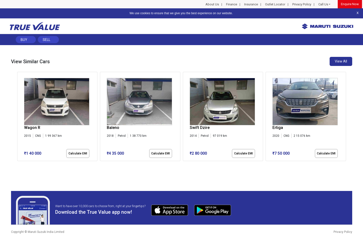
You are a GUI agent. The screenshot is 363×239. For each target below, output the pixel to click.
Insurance (251, 4)
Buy (24, 40)
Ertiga (277, 127)
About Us (212, 4)
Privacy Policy (301, 4)
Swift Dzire (200, 127)
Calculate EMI (77, 153)
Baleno (113, 127)
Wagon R (32, 127)
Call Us (323, 4)
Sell (46, 40)
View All (341, 61)
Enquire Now (350, 4)
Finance (231, 4)
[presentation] (19, 117)
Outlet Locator (275, 4)
